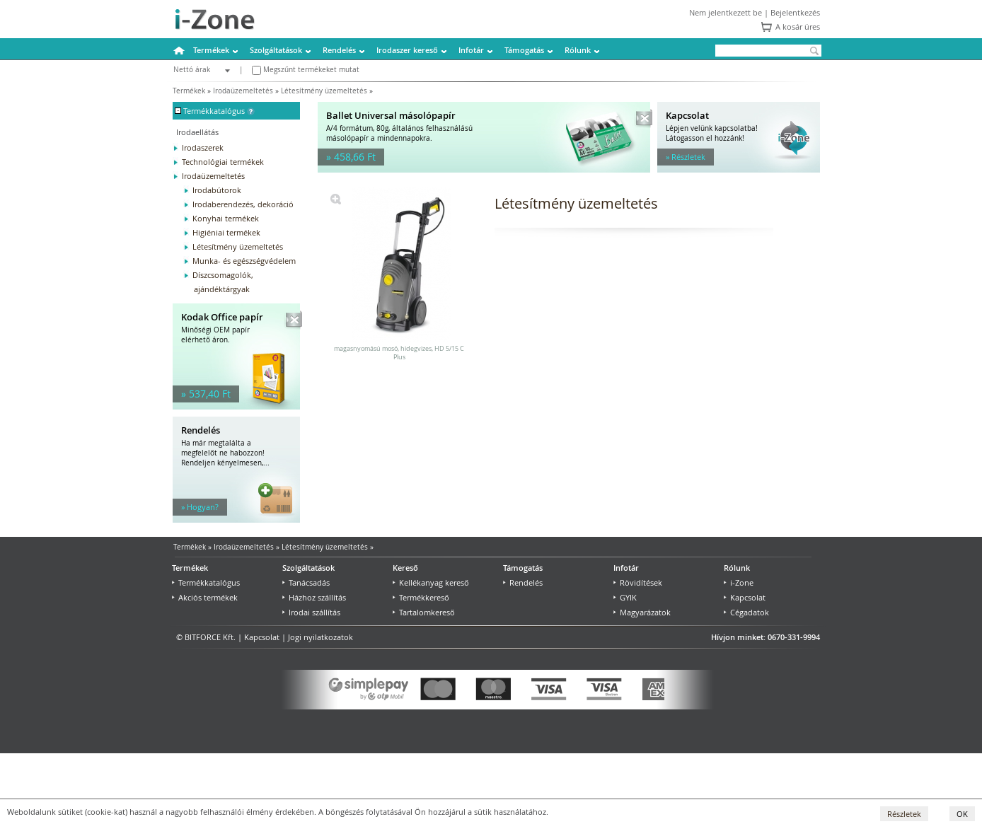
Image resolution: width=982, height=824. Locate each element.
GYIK (625, 597)
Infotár (471, 50)
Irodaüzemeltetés (243, 90)
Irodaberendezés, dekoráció (243, 204)
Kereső (405, 567)
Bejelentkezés (795, 12)
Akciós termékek (205, 597)
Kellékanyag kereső (431, 582)
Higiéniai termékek (226, 232)
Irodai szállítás (311, 612)
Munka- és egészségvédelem (244, 260)
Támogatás (524, 50)
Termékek (211, 50)
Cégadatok (746, 612)
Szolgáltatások (276, 50)
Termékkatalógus (206, 582)
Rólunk (578, 50)
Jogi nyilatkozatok (320, 637)
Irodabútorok (216, 190)
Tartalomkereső (424, 612)
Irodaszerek (203, 147)
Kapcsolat (745, 597)
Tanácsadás (306, 582)
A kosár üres (797, 26)
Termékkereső (421, 597)
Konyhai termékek (225, 218)
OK (962, 813)
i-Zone (738, 582)
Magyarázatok (642, 612)
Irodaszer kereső (407, 50)
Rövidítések (637, 582)
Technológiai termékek (223, 161)
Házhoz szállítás (314, 597)
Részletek (904, 813)
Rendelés (339, 50)
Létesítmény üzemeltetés (324, 90)
